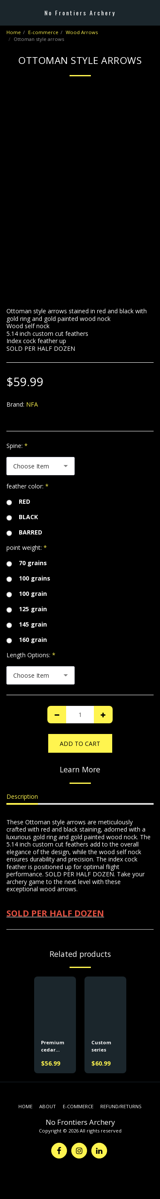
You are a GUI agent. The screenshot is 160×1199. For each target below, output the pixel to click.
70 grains (26, 563)
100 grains (28, 578)
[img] (55, 1004)
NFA (32, 404)
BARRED (24, 532)
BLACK (22, 517)
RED (18, 501)
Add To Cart (80, 744)
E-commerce (43, 32)
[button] (9, 12)
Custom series (101, 1046)
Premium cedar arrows (52, 1046)
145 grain (26, 624)
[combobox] (40, 466)
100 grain (26, 593)
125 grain (26, 609)
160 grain (26, 640)
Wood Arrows (82, 32)
